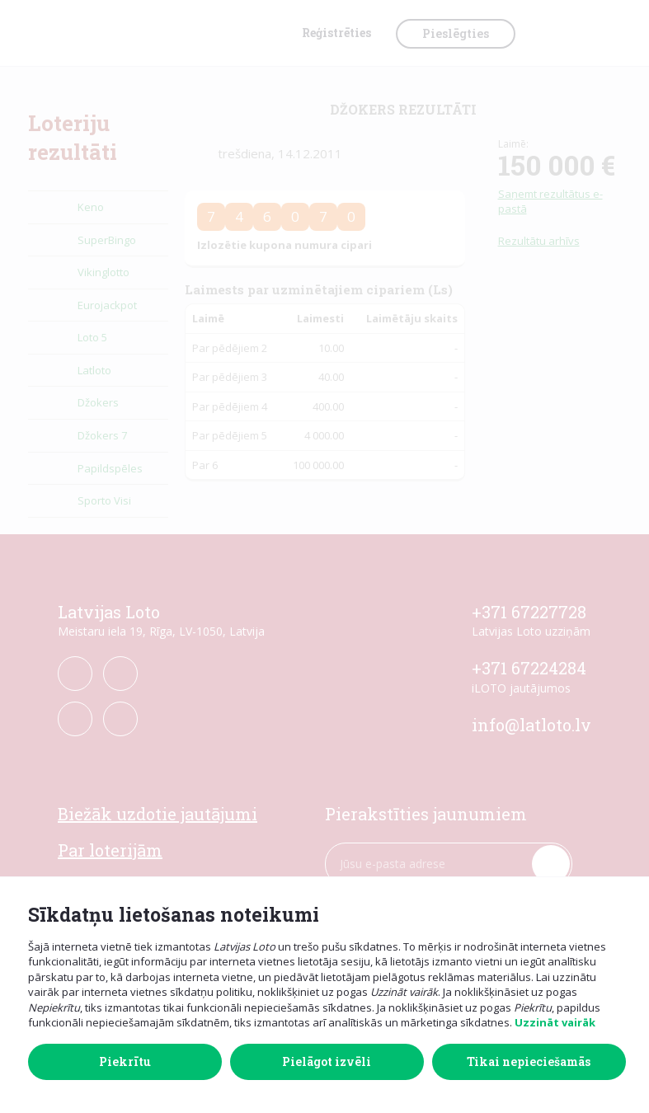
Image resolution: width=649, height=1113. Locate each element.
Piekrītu (125, 1061)
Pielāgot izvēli (326, 1061)
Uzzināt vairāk (555, 1022)
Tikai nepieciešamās (528, 1061)
